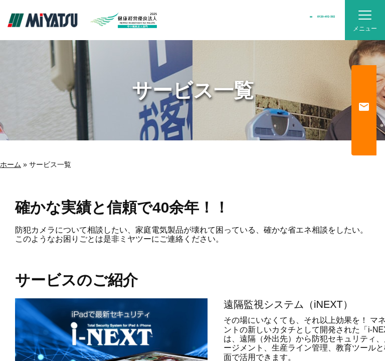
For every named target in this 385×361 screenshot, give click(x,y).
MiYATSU (43, 20)
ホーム (10, 164)
